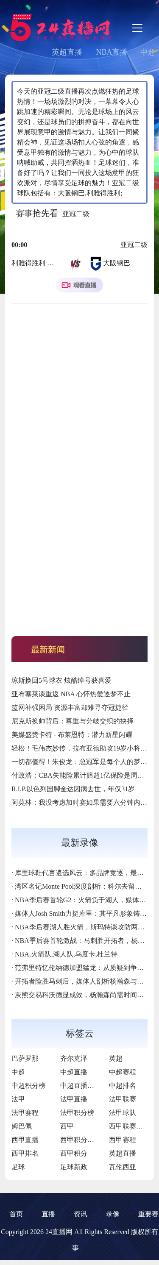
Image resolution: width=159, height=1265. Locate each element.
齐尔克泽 (73, 1058)
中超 (18, 1072)
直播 (48, 1214)
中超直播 (73, 1072)
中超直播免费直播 (87, 1085)
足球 (18, 1166)
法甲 (18, 1099)
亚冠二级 (75, 213)
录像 (113, 1214)
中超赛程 (122, 1072)
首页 (16, 1214)
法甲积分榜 (77, 1112)
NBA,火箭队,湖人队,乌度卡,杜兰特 (66, 954)
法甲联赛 (122, 1099)
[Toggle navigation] (137, 28)
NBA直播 (111, 52)
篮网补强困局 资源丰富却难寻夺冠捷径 (69, 707)
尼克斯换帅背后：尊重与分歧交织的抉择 (72, 721)
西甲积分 (73, 1153)
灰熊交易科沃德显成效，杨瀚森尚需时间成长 (83, 994)
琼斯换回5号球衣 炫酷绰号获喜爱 (61, 680)
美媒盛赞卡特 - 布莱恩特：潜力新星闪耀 (71, 734)
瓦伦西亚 (122, 1166)
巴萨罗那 (25, 1058)
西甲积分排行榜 (84, 1139)
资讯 (80, 1214)
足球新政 (73, 1166)
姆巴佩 (21, 1126)
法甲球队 (122, 1112)
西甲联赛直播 (129, 1126)
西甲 (67, 1126)
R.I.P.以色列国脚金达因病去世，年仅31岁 (73, 788)
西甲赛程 (122, 1139)
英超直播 (67, 52)
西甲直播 (25, 1139)
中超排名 (122, 1085)
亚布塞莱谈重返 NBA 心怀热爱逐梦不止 (71, 694)
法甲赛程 (25, 1112)
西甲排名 (25, 1153)
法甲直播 (73, 1099)
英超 (116, 1058)
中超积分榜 (28, 1085)
